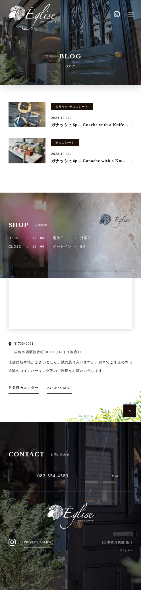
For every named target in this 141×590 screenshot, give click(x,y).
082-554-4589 (52, 476)
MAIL (116, 476)
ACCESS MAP (59, 388)
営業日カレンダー (24, 388)
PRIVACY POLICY (38, 542)
